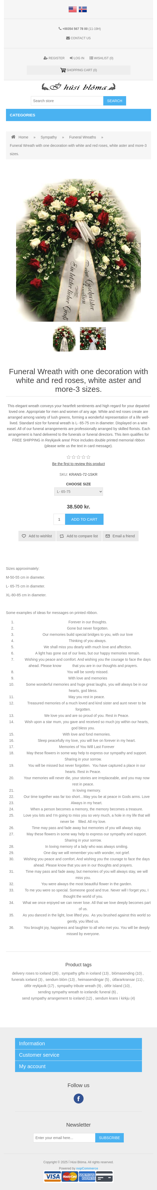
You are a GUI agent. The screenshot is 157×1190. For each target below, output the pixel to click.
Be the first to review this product (78, 464)
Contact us (81, 38)
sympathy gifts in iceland (81, 973)
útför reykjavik (35, 986)
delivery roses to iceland (31, 973)
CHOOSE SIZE (78, 484)
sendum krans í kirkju (112, 998)
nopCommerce (87, 1168)
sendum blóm (56, 979)
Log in (77, 58)
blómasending (123, 973)
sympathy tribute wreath (76, 986)
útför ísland (113, 986)
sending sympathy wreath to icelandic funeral (74, 992)
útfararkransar (123, 979)
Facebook (79, 1098)
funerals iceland (24, 979)
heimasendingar (91, 979)
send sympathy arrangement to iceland (53, 998)
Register (54, 58)
